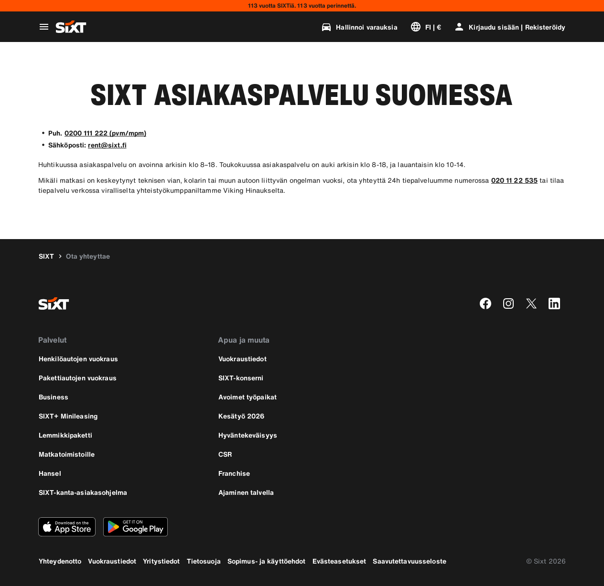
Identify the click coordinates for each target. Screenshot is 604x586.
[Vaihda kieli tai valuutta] (426, 26)
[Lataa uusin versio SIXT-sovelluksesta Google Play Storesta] (135, 526)
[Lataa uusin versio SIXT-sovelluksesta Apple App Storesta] (67, 526)
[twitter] (531, 303)
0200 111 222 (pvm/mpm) (106, 133)
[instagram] (508, 303)
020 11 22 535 (514, 180)
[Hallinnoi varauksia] (359, 26)
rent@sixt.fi (107, 145)
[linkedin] (554, 303)
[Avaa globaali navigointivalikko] (43, 26)
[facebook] (485, 303)
